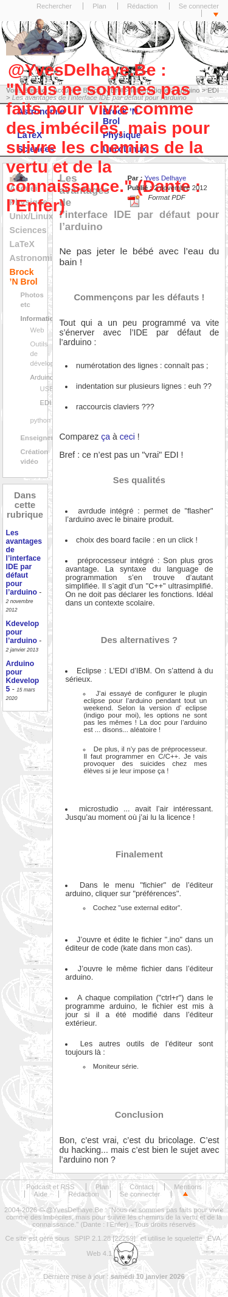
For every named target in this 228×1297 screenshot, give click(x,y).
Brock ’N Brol (24, 276)
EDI (46, 402)
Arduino (42, 377)
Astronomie (33, 258)
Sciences (28, 230)
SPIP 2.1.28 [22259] (105, 1238)
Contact (141, 1186)
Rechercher (54, 6)
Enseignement (44, 437)
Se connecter (199, 6)
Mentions (188, 1186)
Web (37, 330)
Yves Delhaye (165, 178)
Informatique (41, 318)
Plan (99, 6)
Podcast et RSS (50, 1186)
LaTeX (22, 244)
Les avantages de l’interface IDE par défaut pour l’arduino (24, 562)
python (40, 420)
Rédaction (142, 6)
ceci (127, 436)
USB (47, 388)
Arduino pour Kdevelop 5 (23, 676)
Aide (41, 1194)
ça (105, 436)
